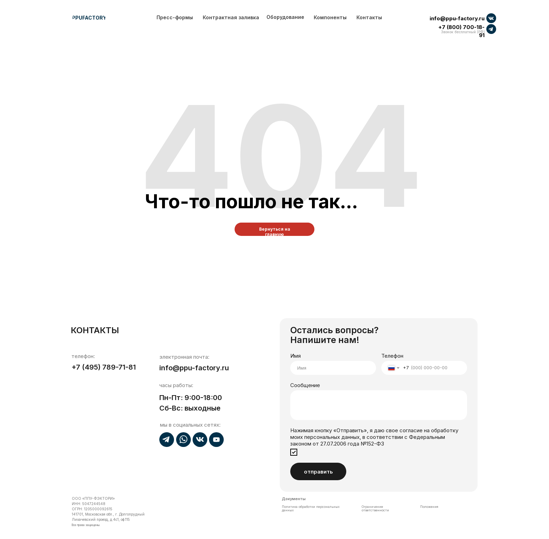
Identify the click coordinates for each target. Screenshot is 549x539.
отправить (318, 471)
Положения (429, 507)
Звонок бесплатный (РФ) (463, 32)
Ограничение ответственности (375, 508)
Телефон (392, 355)
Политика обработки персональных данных (311, 508)
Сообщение (305, 385)
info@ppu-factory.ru (457, 18)
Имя (295, 355)
